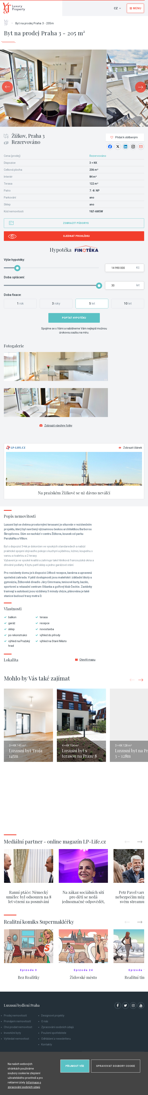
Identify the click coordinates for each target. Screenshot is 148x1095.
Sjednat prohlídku (76, 236)
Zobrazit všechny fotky (56, 425)
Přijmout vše (75, 1066)
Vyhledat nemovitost (16, 1038)
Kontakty (46, 1044)
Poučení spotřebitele (53, 1032)
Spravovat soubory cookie (115, 1066)
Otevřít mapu (85, 659)
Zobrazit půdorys (76, 223)
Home (7, 21)
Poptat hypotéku (74, 318)
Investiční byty (12, 1032)
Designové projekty (52, 1015)
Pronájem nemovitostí (17, 1021)
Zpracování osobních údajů (57, 1027)
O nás (44, 1021)
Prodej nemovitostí (15, 1015)
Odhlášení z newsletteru (56, 1038)
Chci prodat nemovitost (18, 1027)
